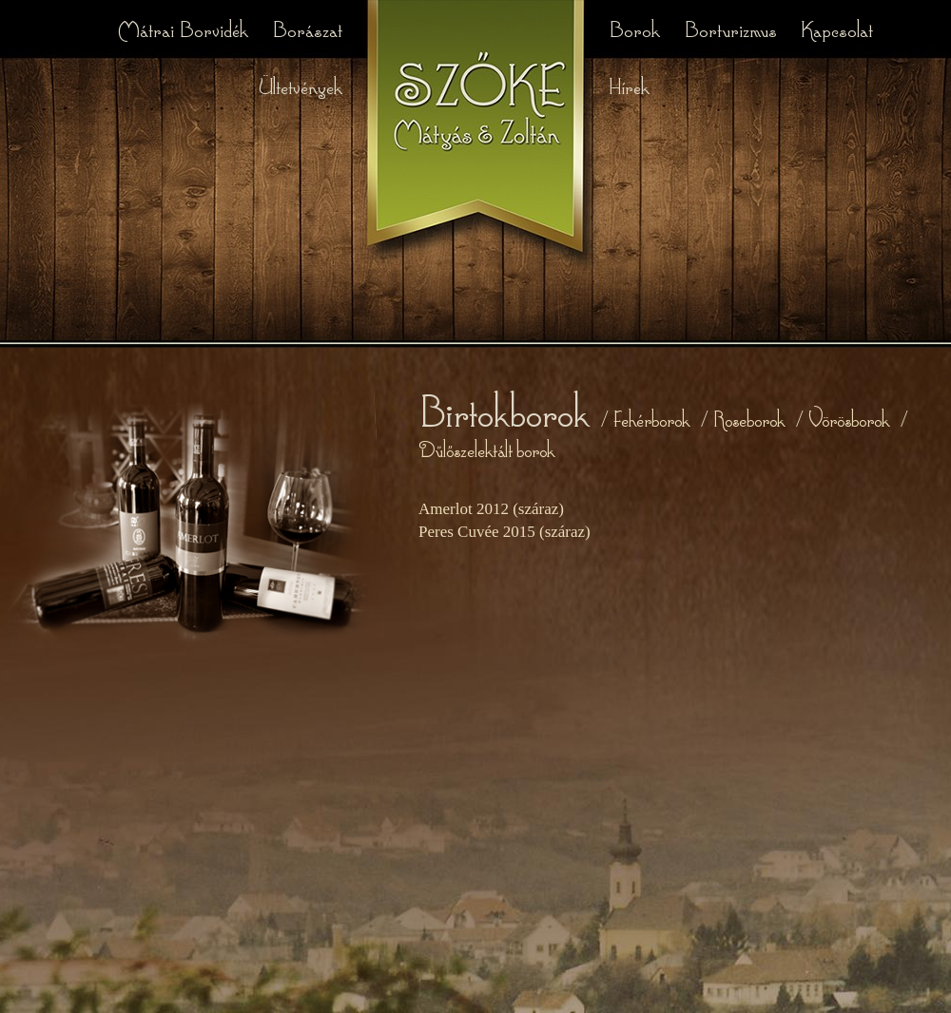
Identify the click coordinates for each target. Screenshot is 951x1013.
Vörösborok (848, 418)
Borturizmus (733, 28)
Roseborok (749, 418)
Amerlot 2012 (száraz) (491, 509)
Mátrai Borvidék (185, 28)
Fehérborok (651, 418)
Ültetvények (300, 85)
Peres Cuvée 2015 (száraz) (504, 532)
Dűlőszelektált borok (486, 449)
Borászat (307, 28)
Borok (637, 28)
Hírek (629, 85)
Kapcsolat (837, 28)
